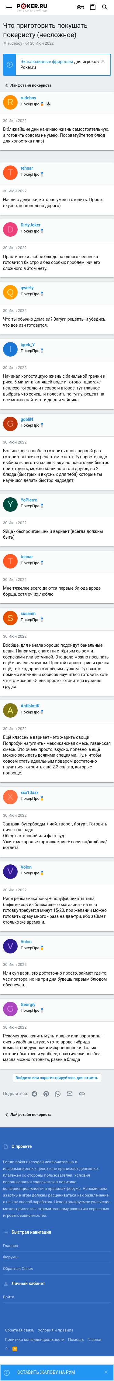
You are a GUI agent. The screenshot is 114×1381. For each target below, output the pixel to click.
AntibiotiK (30, 705)
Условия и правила (56, 1330)
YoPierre (29, 500)
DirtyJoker (30, 225)
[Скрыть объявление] (102, 62)
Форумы (11, 1257)
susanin (28, 613)
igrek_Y (28, 344)
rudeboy (15, 43)
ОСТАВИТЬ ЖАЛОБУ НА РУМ (46, 1372)
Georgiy (28, 1004)
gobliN (27, 419)
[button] (9, 7)
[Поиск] (105, 7)
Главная (10, 1245)
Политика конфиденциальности (34, 1339)
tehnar (27, 168)
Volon (26, 867)
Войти (8, 1297)
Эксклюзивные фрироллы (47, 61)
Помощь (76, 1339)
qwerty (27, 287)
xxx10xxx (30, 792)
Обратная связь (18, 1268)
